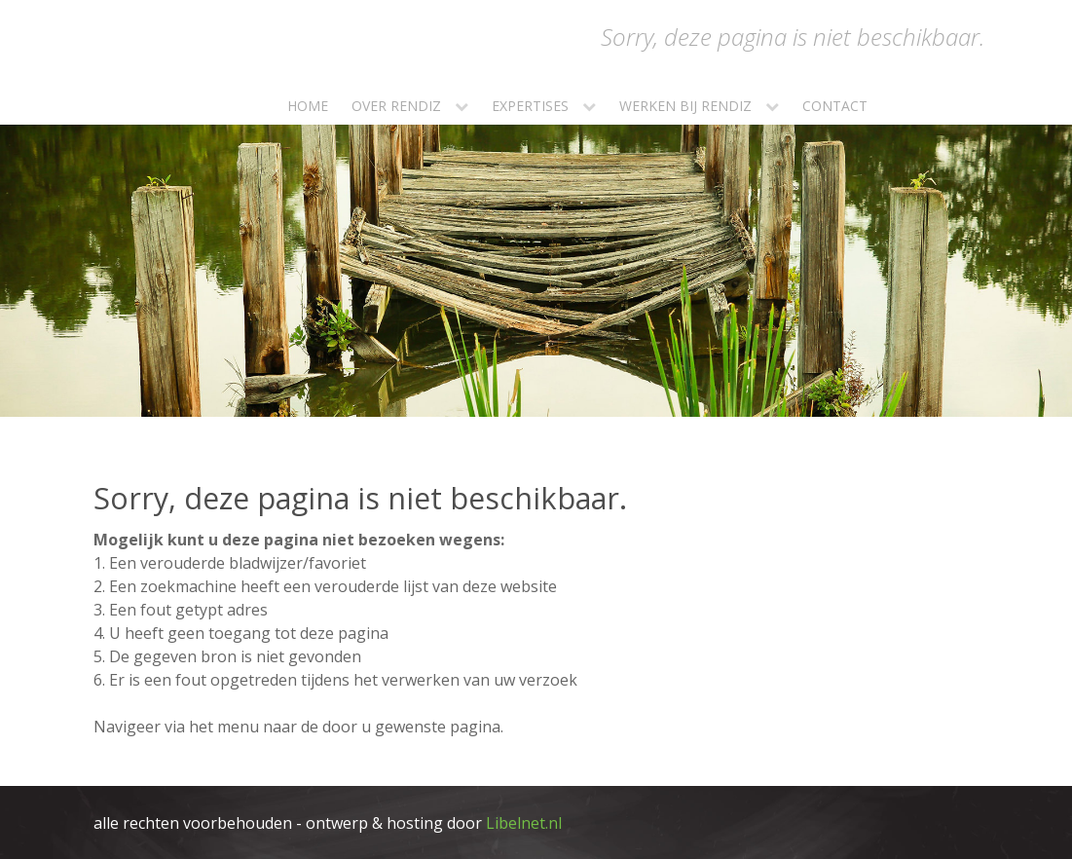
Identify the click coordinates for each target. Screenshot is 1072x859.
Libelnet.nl (524, 823)
